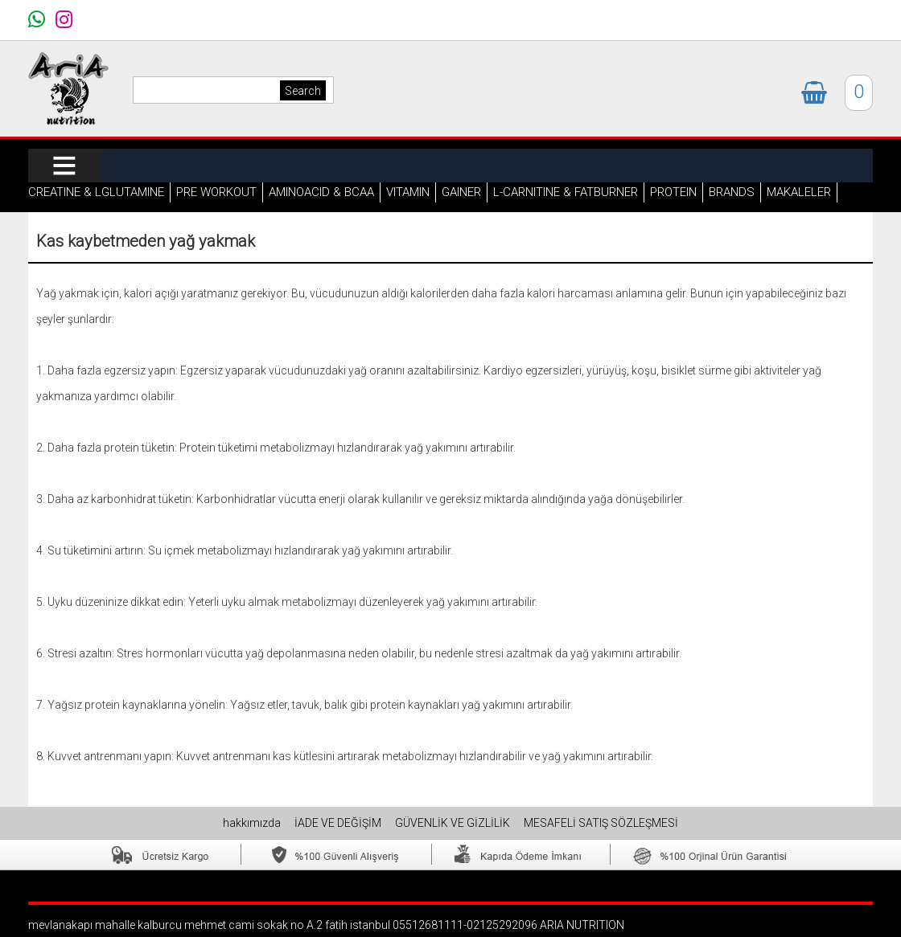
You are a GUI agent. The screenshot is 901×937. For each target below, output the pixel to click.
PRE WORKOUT (216, 192)
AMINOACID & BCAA (321, 192)
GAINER (461, 192)
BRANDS (732, 192)
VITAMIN (408, 192)
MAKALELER (799, 192)
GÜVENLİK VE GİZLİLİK (453, 822)
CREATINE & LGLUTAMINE (96, 192)
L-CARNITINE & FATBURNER (565, 192)
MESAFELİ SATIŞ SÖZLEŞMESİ (601, 822)
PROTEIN (673, 192)
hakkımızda (253, 822)
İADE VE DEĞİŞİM (339, 822)
